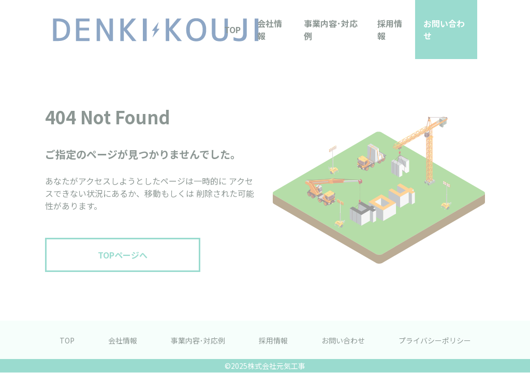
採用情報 (389, 29)
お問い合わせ (444, 29)
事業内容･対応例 (331, 29)
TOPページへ (123, 255)
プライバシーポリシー (435, 340)
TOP (232, 29)
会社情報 (269, 29)
